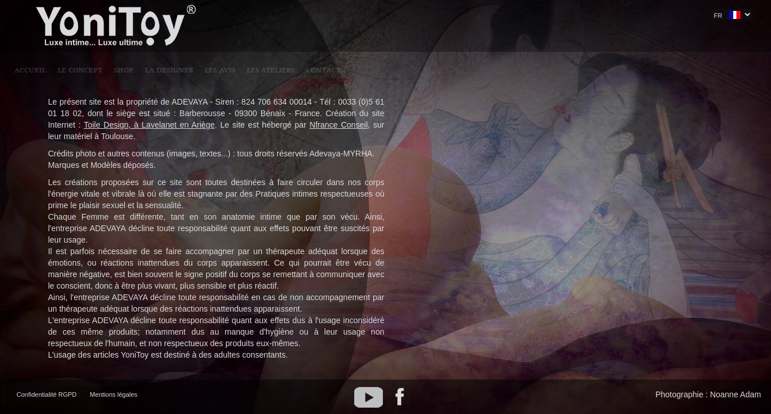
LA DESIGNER (364, 15)
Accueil (225, 15)
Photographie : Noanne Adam (708, 394)
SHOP (319, 15)
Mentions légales (113, 394)
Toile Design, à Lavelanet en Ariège (149, 124)
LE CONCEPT (275, 15)
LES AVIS (415, 15)
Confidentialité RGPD (47, 394)
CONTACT (518, 15)
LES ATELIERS (466, 15)
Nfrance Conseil (338, 124)
